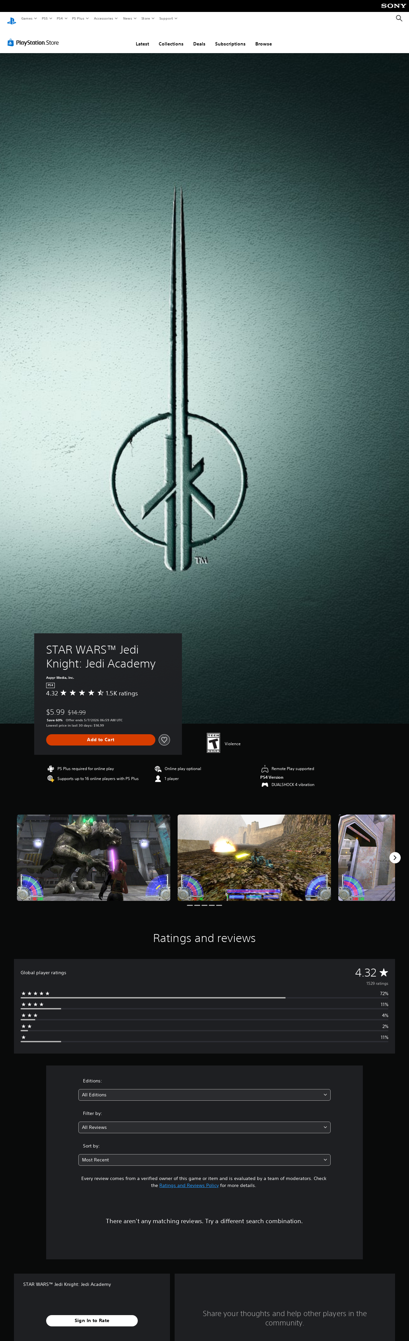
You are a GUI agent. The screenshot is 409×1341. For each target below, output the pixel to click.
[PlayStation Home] (11, 18)
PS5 (44, 18)
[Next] (395, 851)
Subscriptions (230, 37)
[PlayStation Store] (34, 36)
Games (26, 18)
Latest (142, 37)
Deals (199, 37)
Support (166, 18)
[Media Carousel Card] (93, 851)
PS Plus (78, 18)
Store (145, 18)
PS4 (59, 18)
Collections (171, 37)
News (127, 18)
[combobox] (204, 1088)
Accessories (103, 18)
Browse (263, 37)
